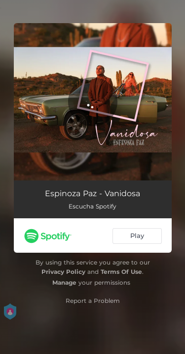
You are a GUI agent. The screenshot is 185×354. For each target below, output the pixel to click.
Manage (64, 282)
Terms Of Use (121, 271)
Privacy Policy (63, 271)
